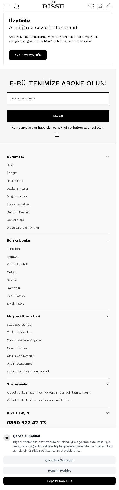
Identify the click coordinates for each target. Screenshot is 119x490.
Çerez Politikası (18, 348)
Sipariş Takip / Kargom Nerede (29, 371)
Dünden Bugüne (18, 212)
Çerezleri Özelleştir (59, 460)
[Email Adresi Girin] (58, 98)
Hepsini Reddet (59, 470)
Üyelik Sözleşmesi (20, 363)
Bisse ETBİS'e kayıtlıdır (23, 227)
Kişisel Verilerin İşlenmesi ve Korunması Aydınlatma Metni (48, 392)
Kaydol (58, 116)
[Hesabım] (100, 6)
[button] (16, 6)
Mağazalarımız (17, 196)
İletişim (12, 173)
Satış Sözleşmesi (19, 324)
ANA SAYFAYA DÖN (27, 55)
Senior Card (15, 220)
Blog (10, 165)
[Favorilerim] (91, 6)
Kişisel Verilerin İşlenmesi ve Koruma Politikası (40, 400)
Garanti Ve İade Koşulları (24, 340)
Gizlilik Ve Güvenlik (20, 356)
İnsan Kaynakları (18, 204)
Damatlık (13, 288)
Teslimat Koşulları (19, 332)
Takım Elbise (16, 295)
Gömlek (12, 256)
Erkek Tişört (15, 303)
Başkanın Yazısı (17, 188)
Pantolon (13, 248)
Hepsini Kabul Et (59, 481)
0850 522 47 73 (26, 423)
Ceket (11, 272)
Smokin (12, 280)
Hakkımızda (15, 180)
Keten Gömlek (17, 264)
